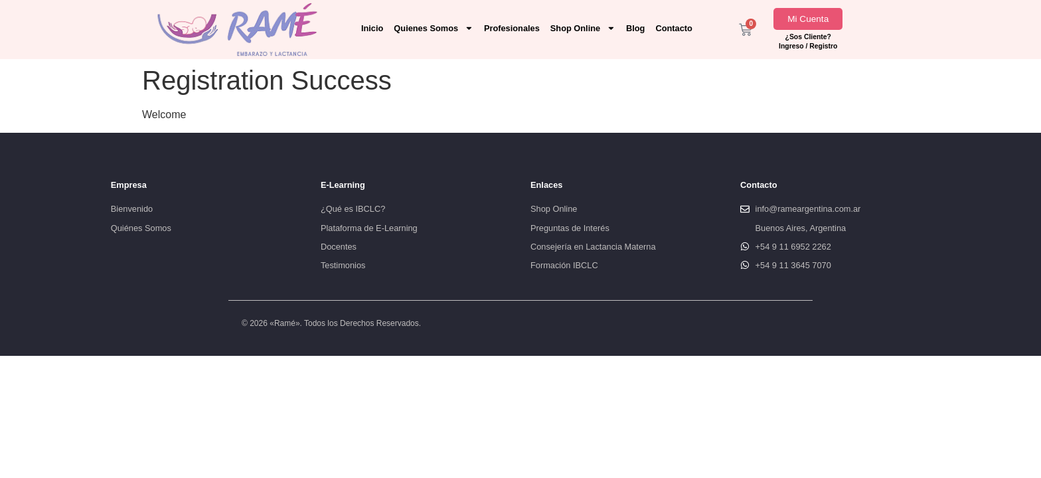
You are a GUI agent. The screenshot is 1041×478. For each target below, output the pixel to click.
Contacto (673, 28)
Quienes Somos (433, 28)
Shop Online (582, 28)
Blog (635, 28)
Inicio (372, 28)
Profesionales (512, 28)
